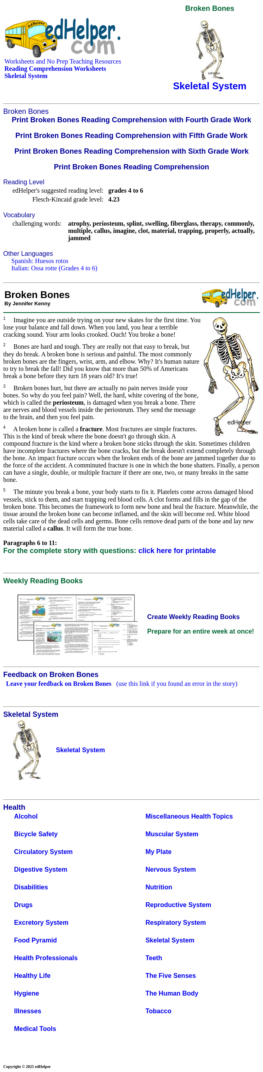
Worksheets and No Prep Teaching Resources (62, 61)
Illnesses (27, 1011)
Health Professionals (46, 958)
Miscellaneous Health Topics (189, 816)
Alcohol (26, 816)
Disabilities (31, 887)
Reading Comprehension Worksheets (55, 68)
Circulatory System (43, 851)
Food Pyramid (35, 940)
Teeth (154, 958)
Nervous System (171, 869)
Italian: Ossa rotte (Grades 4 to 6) (54, 268)
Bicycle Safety (36, 834)
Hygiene (26, 993)
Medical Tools (35, 1028)
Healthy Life (32, 975)
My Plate (159, 851)
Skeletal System (170, 940)
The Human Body (172, 993)
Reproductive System (179, 904)
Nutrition (159, 887)
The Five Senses (171, 975)
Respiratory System (176, 922)
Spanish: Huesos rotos (39, 260)
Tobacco (159, 1011)
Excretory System (41, 922)
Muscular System (172, 834)
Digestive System (41, 869)
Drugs (23, 904)
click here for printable (177, 551)
